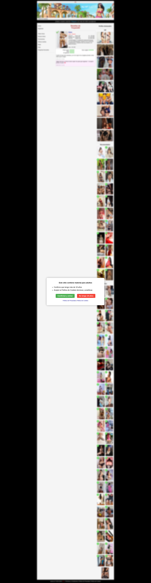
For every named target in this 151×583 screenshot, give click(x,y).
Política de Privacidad (69, 300)
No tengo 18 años (86, 296)
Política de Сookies (82, 300)
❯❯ (112, 291)
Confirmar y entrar (65, 296)
